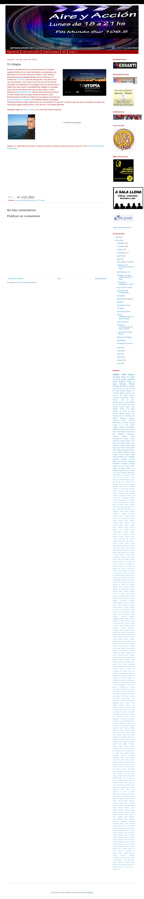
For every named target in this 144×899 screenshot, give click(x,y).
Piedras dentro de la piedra (125, 787)
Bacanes (115, 504)
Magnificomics (130, 721)
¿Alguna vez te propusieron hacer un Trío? (125, 267)
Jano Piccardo (130, 655)
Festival (131, 384)
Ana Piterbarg (130, 488)
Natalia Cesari (124, 757)
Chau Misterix (129, 520)
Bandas (132, 504)
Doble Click (122, 561)
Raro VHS (128, 803)
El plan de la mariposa (125, 299)
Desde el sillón (125, 554)
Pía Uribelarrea (126, 796)
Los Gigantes (116, 714)
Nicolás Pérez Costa (123, 404)
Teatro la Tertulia (124, 842)
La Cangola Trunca (126, 671)
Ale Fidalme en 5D (123, 272)
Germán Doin (117, 632)
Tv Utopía (20, 80)
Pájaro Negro (129, 454)
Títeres (130, 848)
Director (115, 400)
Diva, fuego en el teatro (125, 262)
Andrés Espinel (129, 491)
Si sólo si (124, 826)
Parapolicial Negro (123, 780)
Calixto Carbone (129, 511)
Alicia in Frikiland (128, 486)
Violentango (121, 340)
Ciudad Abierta (118, 525)
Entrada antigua (100, 279)
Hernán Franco (118, 646)
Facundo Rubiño (120, 436)
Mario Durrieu (124, 730)
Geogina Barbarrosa (127, 627)
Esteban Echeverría (120, 600)
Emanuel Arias (117, 589)
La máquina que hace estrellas (122, 691)
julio (119, 259)
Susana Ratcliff (118, 830)
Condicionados (117, 532)
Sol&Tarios (116, 828)
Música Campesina (127, 755)
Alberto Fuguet (123, 484)
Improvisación (123, 650)
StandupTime (123, 828)
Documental (22, 200)
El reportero (130, 584)
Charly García (118, 520)
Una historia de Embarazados (123, 291)
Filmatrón (127, 621)
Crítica (132, 397)
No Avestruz (126, 764)
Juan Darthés (127, 662)
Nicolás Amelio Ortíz (118, 762)
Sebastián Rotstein (127, 821)
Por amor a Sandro (127, 791)
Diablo (132, 554)
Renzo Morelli (118, 807)
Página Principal (13, 52)
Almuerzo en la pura (119, 488)
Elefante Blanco (118, 586)
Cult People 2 (130, 541)
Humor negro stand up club (121, 648)
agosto (120, 256)
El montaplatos (117, 580)
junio (119, 348)
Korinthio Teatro (118, 668)
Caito (121, 511)
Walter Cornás (117, 864)
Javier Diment (117, 657)
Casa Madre (116, 518)
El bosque (129, 568)
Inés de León (121, 655)
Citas (133, 523)
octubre (120, 249)
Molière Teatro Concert (126, 746)
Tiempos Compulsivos (119, 846)
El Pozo (130, 400)
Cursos (121, 543)
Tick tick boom (129, 844)
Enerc (127, 593)
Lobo (125, 709)
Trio (119, 848)
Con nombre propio (126, 530)
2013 (117, 237)
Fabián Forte (116, 614)
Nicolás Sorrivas (117, 764)
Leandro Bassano (125, 705)
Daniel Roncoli (129, 548)
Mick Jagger (123, 744)
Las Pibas (122, 700)
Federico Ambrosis (119, 616)
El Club (120, 564)
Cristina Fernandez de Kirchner (123, 539)
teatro (116, 374)
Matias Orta (131, 737)
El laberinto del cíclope (127, 577)
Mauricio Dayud (129, 739)
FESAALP (127, 611)
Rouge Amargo (123, 814)
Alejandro (131, 484)
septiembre (121, 253)
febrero (120, 360)
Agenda (127, 479)
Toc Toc (128, 846)
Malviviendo (122, 723)
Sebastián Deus (25, 92)
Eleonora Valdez (129, 586)
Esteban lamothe (122, 605)
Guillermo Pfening (118, 637)
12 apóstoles (126, 475)
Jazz (122, 657)
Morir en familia (124, 748)
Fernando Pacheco (118, 621)
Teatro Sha (127, 839)
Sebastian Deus (32, 200)
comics (121, 867)
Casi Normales (125, 518)
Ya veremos (117, 475)
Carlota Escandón (128, 514)
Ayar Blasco (130, 500)
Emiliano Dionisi (118, 591)
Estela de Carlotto (123, 607)
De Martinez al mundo (125, 343)
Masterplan (123, 737)
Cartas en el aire (120, 425)
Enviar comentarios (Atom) (27, 282)
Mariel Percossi (124, 728)
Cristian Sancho (118, 536)
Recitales (124, 459)
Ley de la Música (124, 707)
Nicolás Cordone (129, 762)
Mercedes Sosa (117, 741)
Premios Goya (127, 794)
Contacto (72, 52)
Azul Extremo (130, 502)
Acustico (115, 413)
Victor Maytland (125, 857)
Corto (114, 388)
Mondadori (116, 748)
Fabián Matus (125, 614)
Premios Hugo (124, 407)
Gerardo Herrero (129, 630)
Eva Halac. (116, 609)
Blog (122, 509)
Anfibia (115, 493)
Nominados (127, 771)
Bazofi (123, 507)
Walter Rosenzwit (127, 864)
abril (119, 354)
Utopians (131, 853)
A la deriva (130, 409)
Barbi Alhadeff (117, 507)
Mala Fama (130, 445)
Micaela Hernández (128, 741)
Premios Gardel (117, 794)
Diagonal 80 (116, 557)
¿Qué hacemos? (123, 322)
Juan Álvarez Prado (123, 443)
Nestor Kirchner (129, 760)
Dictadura (123, 557)
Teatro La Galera (129, 837)
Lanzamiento (126, 698)
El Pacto (119, 566)
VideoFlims (130, 473)
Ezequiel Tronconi (118, 611)
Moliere (115, 746)
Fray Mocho (120, 623)
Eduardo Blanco (122, 431)
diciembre (121, 243)
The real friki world (123, 312)
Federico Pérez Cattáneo (127, 618)
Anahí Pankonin (118, 491)
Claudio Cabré (123, 527)
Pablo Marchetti (126, 776)
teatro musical (121, 379)
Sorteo (122, 409)
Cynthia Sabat (129, 543)
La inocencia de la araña (126, 682)
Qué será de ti (130, 798)
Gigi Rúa (124, 634)
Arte (133, 495)
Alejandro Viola (117, 486)
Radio (123, 377)
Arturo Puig (116, 498)
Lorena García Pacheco (120, 712)
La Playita (130, 675)
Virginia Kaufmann (118, 862)
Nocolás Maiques (118, 771)
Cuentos (122, 541)
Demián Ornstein (124, 429)
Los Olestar (131, 714)
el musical (127, 867)
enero (119, 363)
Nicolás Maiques (123, 452)
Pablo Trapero (123, 778)
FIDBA (132, 611)
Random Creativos (118, 803)
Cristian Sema (129, 536)
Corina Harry (117, 534)
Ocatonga (120, 773)
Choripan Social (118, 523)
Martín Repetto (117, 734)
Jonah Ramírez (124, 659)
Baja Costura (129, 395)
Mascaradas (116, 737)
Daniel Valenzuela (118, 550)
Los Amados (130, 712)
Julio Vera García (129, 666)
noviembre (121, 246)
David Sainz (124, 552)
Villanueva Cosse (121, 860)
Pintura (115, 407)
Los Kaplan (124, 714)
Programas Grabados (51, 52)
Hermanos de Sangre (127, 643)
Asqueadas (121, 296)
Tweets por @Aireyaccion (122, 228)
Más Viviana (124, 753)
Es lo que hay (121, 596)
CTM (133, 509)
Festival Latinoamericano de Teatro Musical (125, 317)
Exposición (130, 434)
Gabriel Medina (124, 625)
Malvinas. (115, 723)
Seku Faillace (130, 823)
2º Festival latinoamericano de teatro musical (125, 327)
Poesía (121, 454)
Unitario (126, 853)
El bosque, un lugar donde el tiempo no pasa (125, 277)
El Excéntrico (128, 564)
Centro (132, 518)
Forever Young (128, 438)
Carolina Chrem (118, 516)
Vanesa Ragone (119, 855)
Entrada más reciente (15, 279)
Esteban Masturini (123, 602)
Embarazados (117, 402)
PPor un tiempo (129, 773)
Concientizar (124, 397)
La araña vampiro (125, 677)
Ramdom (116, 459)
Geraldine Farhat (118, 630)
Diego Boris (130, 557)
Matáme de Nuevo (118, 739)
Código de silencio (118, 545)
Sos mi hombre (124, 466)
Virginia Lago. (130, 862)
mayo (119, 351)
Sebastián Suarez (118, 823)
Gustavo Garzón (122, 639)
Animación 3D (123, 493)
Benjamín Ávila (130, 507)
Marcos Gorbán (120, 725)
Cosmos (132, 534)
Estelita (132, 607)
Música (131, 374)
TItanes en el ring (129, 830)
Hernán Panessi (129, 646)
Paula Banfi (123, 782)
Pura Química (117, 796)
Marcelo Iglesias (125, 393)
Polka (122, 789)
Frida (126, 623)
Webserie (131, 379)
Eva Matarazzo (125, 609)
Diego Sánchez (129, 559)
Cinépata (127, 523)
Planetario (116, 789)
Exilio (132, 609)
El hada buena (124, 575)
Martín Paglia (130, 732)
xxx (131, 867)
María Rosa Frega (128, 734)
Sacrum (124, 461)
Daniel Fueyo (120, 548)
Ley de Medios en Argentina (20, 100)
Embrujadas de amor (128, 589)
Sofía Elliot (131, 826)
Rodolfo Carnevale (124, 810)
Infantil (122, 653)
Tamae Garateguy (118, 832)
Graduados (131, 634)
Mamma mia (117, 447)
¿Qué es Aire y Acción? (31, 52)
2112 (119, 477)
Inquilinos (128, 653)
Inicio (59, 279)
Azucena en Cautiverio (119, 502)
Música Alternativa (123, 450)
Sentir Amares (117, 826)
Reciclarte (121, 805)
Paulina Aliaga (121, 785)
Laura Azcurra (125, 703)
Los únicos (122, 719)
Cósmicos (127, 545)
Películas (122, 384)
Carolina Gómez (129, 516)
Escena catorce (129, 596)
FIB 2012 (120, 302)
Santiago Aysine (123, 816)
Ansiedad (131, 493)
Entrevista (116, 377)
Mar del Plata (125, 447)
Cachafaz (115, 511)
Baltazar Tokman (124, 504)
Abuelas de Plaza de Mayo (123, 411)
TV (128, 377)
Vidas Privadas (121, 473)
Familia (132, 614)
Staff (63, 52)
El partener (131, 580)
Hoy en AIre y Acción (124, 287)
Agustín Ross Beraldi (123, 482)
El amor (130, 566)
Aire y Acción (29, 110)
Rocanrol (115, 810)
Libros (115, 382)
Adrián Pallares (125, 413)
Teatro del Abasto (119, 468)
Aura (125, 500)
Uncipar (120, 853)
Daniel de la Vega (129, 550)
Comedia (116, 397)
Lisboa (121, 709)
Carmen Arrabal (128, 422)
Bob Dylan (127, 509)
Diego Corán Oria (118, 559)
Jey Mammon (128, 657)
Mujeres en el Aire (122, 750)
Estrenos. (121, 434)
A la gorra (126, 477)
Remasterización (129, 805)
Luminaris (123, 721)
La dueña (123, 680)
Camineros (116, 514)
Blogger (90, 892)
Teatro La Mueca (118, 839)
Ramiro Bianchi (117, 800)
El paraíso (125, 580)
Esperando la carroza (119, 598)
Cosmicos (125, 534)
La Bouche (128, 668)
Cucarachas (116, 541)
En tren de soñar (118, 593)
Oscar (132, 404)
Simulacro (124, 463)
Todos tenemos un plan (126, 470)
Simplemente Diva (123, 305)
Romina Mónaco (124, 812)
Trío (114, 473)
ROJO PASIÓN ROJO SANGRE (123, 457)
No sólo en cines (125, 766)
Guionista (126, 637)
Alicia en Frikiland (125, 416)
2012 (117, 240)
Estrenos (122, 382)
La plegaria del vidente (120, 696)
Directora (115, 561)
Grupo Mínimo (125, 441)
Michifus (115, 744)
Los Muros (122, 445)
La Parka (126, 402)
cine (16, 200)
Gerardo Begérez (126, 391)
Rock (119, 461)
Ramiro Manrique (129, 800)
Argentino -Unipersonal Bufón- (122, 495)
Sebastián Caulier (122, 819)
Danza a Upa (116, 552)
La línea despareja (119, 684)
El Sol (125, 566)
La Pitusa (123, 675)
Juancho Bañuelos (118, 666)
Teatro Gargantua (118, 837)
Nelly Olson (120, 760)
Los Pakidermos (118, 716)
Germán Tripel (125, 632)
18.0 (121, 395)
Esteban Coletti (130, 598)
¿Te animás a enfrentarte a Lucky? (125, 283)
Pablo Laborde (117, 776)
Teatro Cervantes (129, 835)
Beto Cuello (116, 509)
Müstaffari (115, 757)
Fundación (116, 441)
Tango (132, 466)
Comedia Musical (119, 386)
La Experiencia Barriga (126, 673)
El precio (122, 584)
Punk (133, 794)
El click (130, 573)
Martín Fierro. (122, 732)
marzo (119, 357)
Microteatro (131, 744)
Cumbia (115, 543)
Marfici (127, 725)
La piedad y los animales (127, 693)
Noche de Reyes (128, 769)
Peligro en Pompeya (124, 337)
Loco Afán (131, 709)
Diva (122, 400)
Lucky (128, 719)
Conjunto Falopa (128, 532)
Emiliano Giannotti (128, 591)
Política (128, 789)
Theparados (120, 844)
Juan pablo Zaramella (126, 664)
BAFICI (123, 420)
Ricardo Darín (129, 807)
